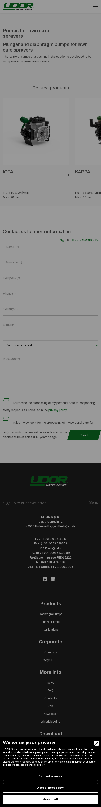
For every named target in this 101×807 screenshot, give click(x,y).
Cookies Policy (37, 765)
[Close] (96, 743)
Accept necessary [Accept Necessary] (50, 787)
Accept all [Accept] (50, 799)
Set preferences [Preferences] (50, 776)
